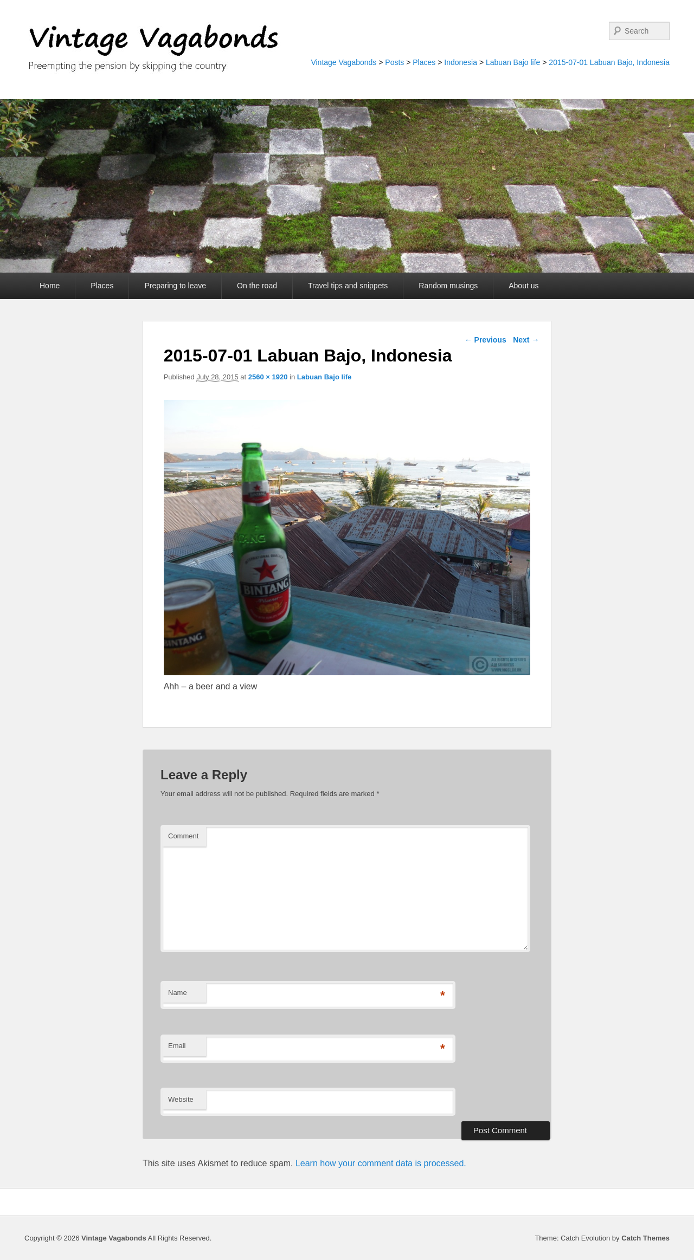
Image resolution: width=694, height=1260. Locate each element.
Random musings (448, 285)
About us (523, 285)
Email (177, 1046)
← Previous (485, 339)
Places (424, 62)
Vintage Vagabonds (343, 62)
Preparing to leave (175, 285)
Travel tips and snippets (348, 285)
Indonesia (460, 62)
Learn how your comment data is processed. (380, 1163)
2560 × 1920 (268, 377)
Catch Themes (645, 1238)
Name (177, 992)
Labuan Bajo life (513, 62)
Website (181, 1099)
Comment (183, 836)
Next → (526, 339)
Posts (394, 62)
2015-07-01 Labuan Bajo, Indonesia (609, 62)
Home (50, 285)
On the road (257, 285)
